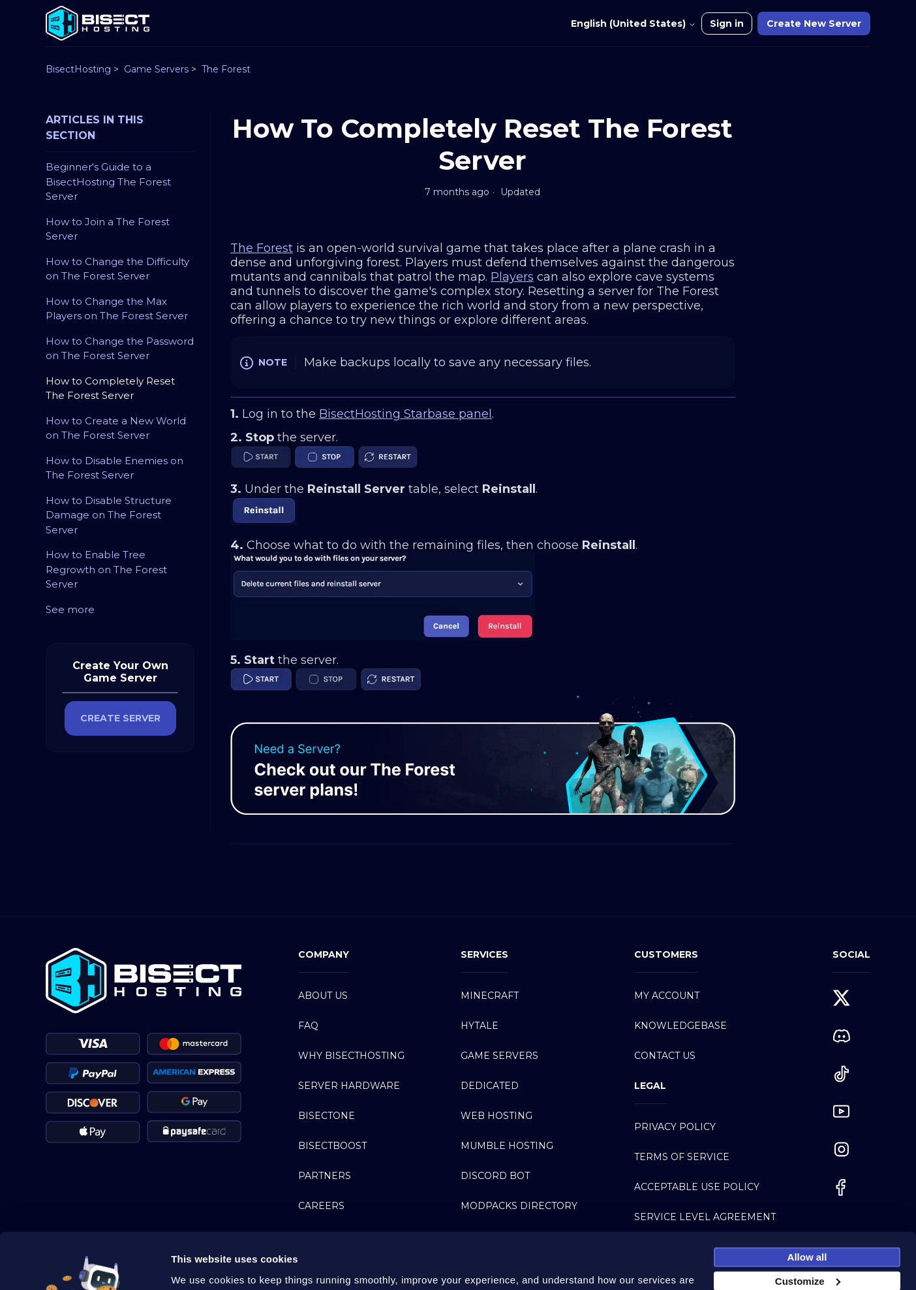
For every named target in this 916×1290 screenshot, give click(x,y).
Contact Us (664, 1056)
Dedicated (490, 1086)
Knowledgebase (680, 1025)
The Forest (226, 69)
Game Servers (156, 69)
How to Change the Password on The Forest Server (120, 348)
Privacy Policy (675, 1127)
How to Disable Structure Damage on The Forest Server (109, 515)
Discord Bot (495, 1176)
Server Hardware (349, 1086)
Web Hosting (496, 1116)
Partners (324, 1176)
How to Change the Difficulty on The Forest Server (117, 269)
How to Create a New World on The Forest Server (116, 428)
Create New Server (814, 23)
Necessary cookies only (807, 1257)
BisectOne (326, 1116)
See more (70, 609)
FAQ (308, 1025)
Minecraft (490, 995)
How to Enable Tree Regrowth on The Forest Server (106, 569)
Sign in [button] (727, 23)
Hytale (479, 1025)
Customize (807, 1232)
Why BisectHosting (351, 1056)
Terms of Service (681, 1157)
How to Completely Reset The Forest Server (110, 388)
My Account (666, 995)
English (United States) (633, 23)
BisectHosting (78, 69)
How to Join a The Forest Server (108, 229)
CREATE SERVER (120, 718)
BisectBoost (332, 1146)
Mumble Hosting (507, 1146)
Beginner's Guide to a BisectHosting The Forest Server (108, 181)
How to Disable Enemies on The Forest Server (114, 468)
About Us (323, 995)
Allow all (807, 1208)
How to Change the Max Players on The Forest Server (117, 308)
